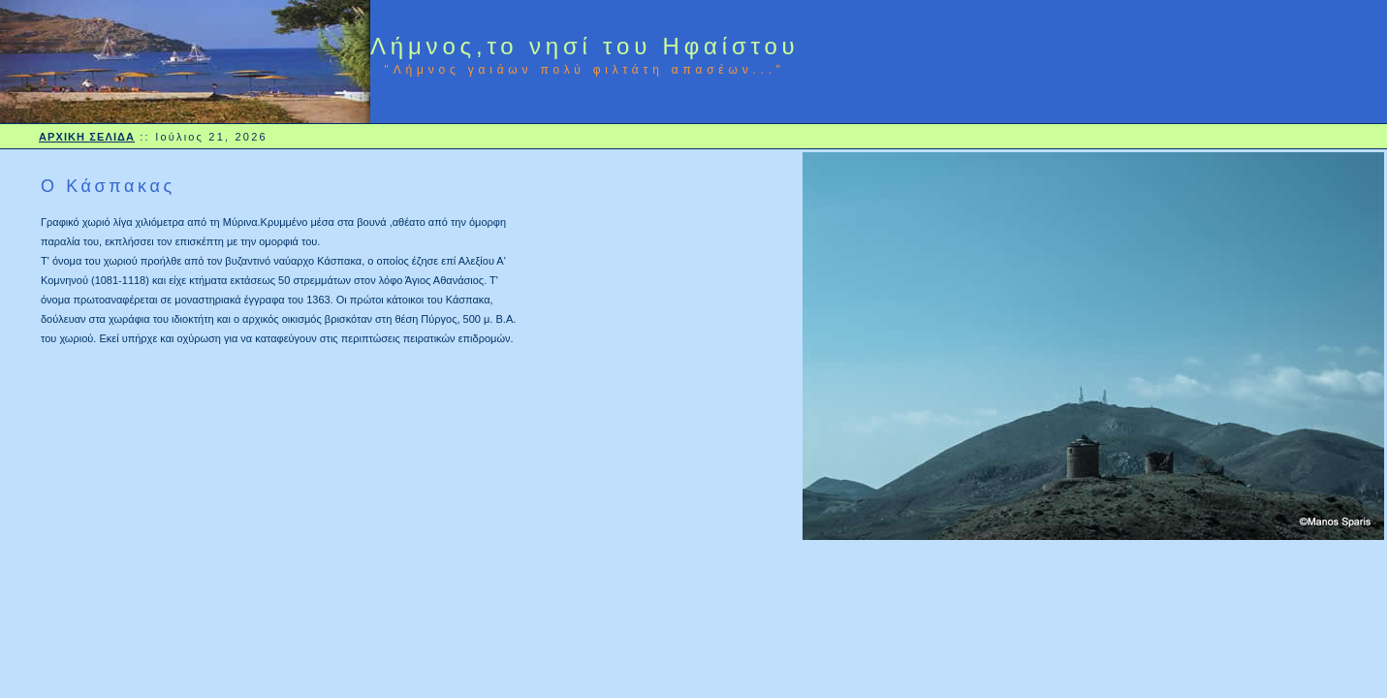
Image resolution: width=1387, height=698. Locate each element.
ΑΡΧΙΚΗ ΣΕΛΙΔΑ (87, 137)
